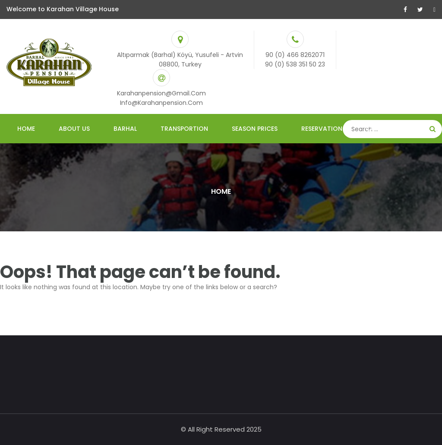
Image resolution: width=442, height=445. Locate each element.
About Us (74, 128)
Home (26, 128)
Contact (381, 128)
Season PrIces (255, 128)
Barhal (125, 128)
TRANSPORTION (184, 128)
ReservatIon (321, 128)
